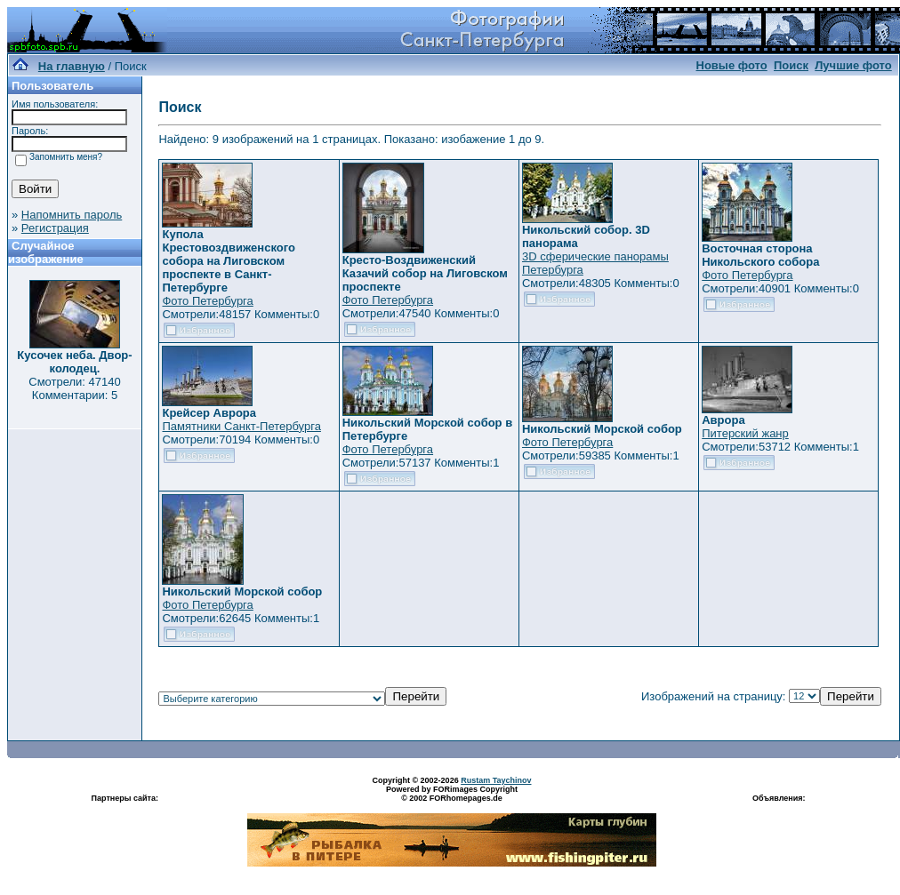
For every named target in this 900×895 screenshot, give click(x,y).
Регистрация (55, 228)
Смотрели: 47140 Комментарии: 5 (74, 388)
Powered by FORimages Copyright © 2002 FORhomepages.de (452, 794)
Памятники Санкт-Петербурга (241, 426)
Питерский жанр (745, 433)
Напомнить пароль (71, 214)
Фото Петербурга (207, 301)
